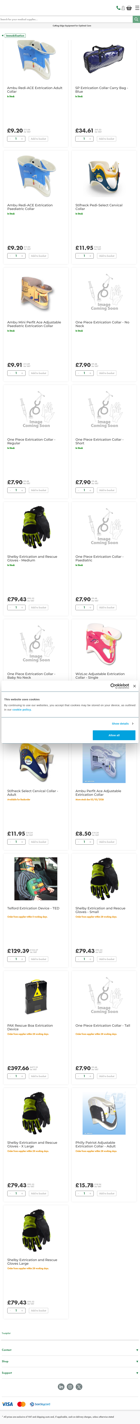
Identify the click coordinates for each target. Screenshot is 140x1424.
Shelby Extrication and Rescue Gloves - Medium (32, 558)
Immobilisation (15, 35)
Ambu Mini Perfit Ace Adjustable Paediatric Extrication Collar (34, 324)
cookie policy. (22, 709)
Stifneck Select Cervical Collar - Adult (32, 792)
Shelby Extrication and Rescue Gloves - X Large (32, 1144)
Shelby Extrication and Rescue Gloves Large (32, 1261)
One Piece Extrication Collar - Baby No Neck (31, 675)
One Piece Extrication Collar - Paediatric (99, 558)
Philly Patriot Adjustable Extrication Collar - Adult (95, 1144)
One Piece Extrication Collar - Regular (31, 441)
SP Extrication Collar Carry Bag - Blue (101, 89)
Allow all (114, 735)
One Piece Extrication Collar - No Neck (102, 324)
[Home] (137, 8)
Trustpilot (6, 1333)
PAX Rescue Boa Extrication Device (30, 1027)
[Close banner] (134, 686)
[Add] (22, 138)
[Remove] (10, 138)
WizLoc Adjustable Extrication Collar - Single (100, 675)
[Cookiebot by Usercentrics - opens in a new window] (113, 686)
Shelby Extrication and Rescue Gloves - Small (100, 910)
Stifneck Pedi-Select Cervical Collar (98, 207)
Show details (120, 723)
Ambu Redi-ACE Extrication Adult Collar (34, 89)
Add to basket (38, 138)
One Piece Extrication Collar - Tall (102, 1025)
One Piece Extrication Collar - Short (99, 441)
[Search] (136, 19)
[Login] (123, 7)
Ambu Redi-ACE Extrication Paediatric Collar (30, 207)
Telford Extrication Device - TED (33, 908)
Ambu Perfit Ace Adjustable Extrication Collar (98, 792)
